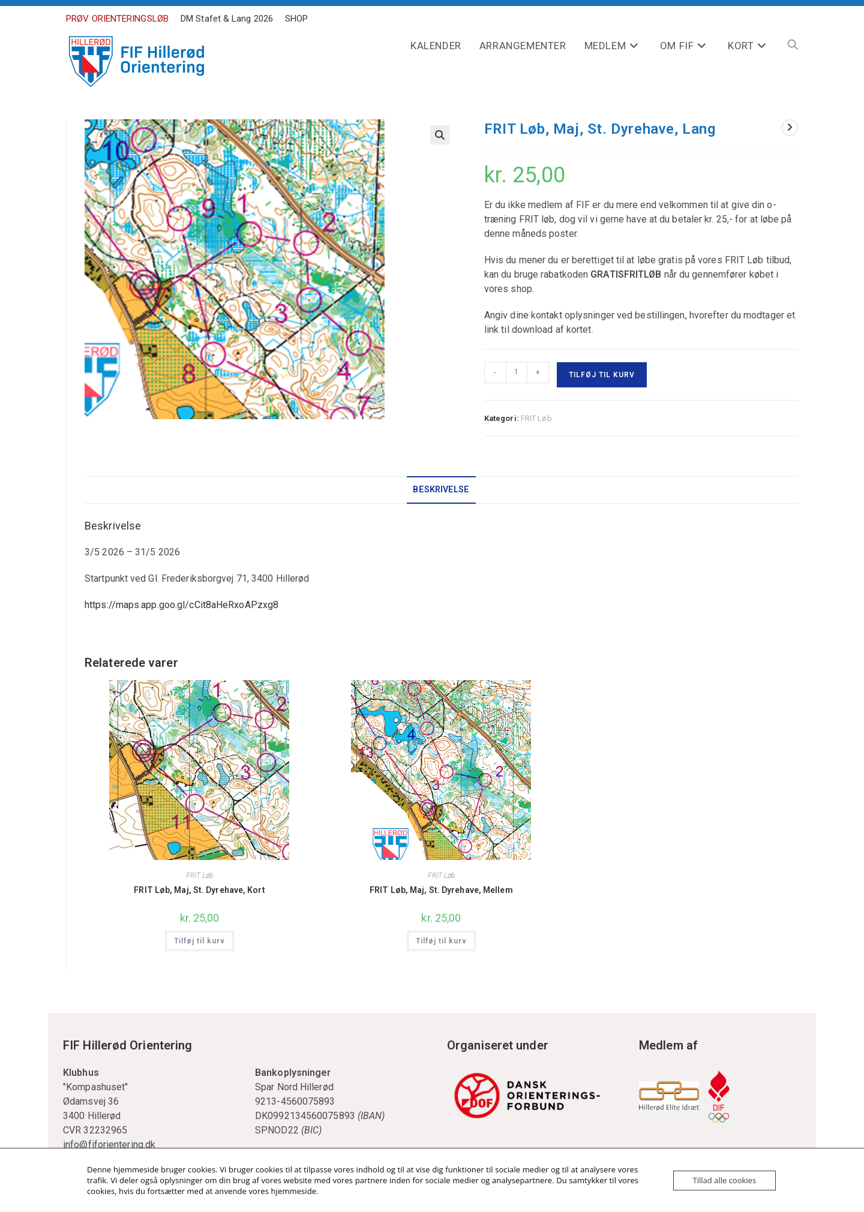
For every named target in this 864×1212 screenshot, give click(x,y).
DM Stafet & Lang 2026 (227, 18)
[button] (439, 135)
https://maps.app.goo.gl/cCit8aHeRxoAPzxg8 (181, 604)
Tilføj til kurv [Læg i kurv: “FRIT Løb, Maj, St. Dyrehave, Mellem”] (441, 941)
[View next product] (789, 127)
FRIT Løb (536, 418)
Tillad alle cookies (725, 1180)
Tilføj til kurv (602, 375)
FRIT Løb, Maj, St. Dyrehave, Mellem (441, 890)
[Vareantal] (516, 372)
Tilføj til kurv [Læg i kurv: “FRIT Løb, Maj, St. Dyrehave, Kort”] (199, 941)
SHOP (296, 18)
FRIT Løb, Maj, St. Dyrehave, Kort (199, 890)
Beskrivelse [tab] (441, 490)
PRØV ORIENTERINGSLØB (117, 18)
